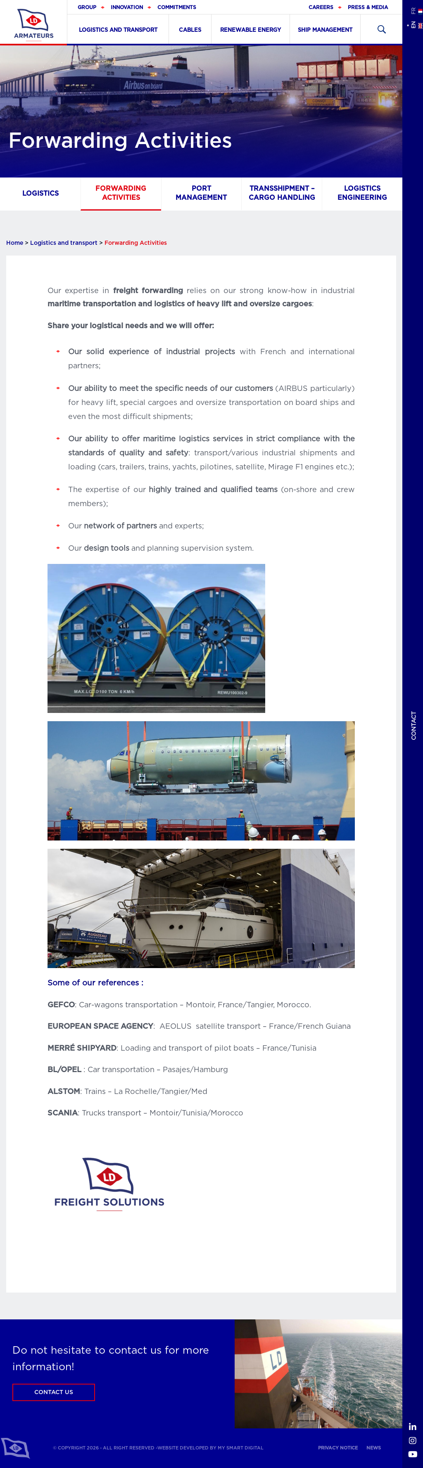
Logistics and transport (118, 30)
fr (413, 10)
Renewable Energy (250, 30)
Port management (201, 193)
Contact (414, 725)
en (413, 24)
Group (87, 7)
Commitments (176, 7)
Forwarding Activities (120, 193)
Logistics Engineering (362, 193)
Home (14, 243)
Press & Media (368, 7)
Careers (321, 7)
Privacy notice (338, 1448)
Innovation (127, 7)
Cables (190, 30)
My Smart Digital (241, 1448)
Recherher (381, 29)
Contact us (53, 1392)
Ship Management (325, 30)
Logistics (40, 193)
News (373, 1448)
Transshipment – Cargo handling (282, 193)
